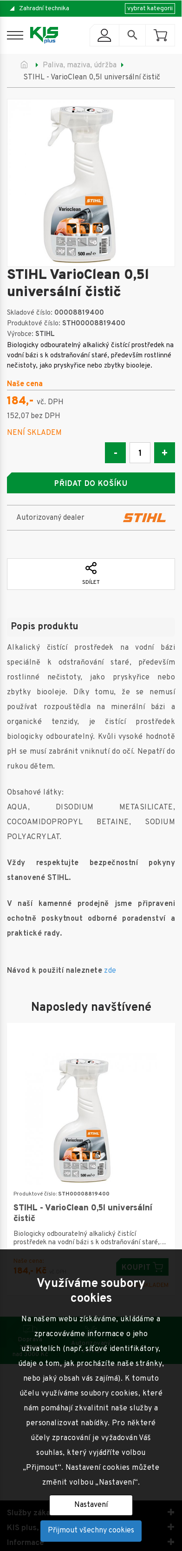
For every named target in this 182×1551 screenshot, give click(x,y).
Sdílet (91, 574)
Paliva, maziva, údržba (80, 65)
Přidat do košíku (91, 484)
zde (110, 971)
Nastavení (91, 1505)
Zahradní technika (44, 9)
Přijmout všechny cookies (91, 1530)
